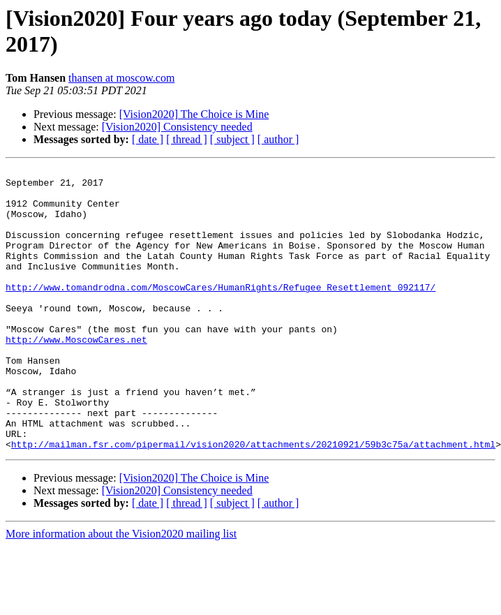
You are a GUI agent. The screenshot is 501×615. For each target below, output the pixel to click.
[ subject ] (232, 139)
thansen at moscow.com (121, 78)
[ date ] (147, 139)
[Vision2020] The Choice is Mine (194, 114)
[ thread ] (186, 139)
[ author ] (278, 139)
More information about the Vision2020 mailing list (121, 590)
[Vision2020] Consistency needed (177, 127)
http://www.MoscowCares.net (76, 375)
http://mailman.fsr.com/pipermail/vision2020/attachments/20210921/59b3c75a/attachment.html (253, 500)
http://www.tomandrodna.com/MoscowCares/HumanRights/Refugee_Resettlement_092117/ (220, 312)
